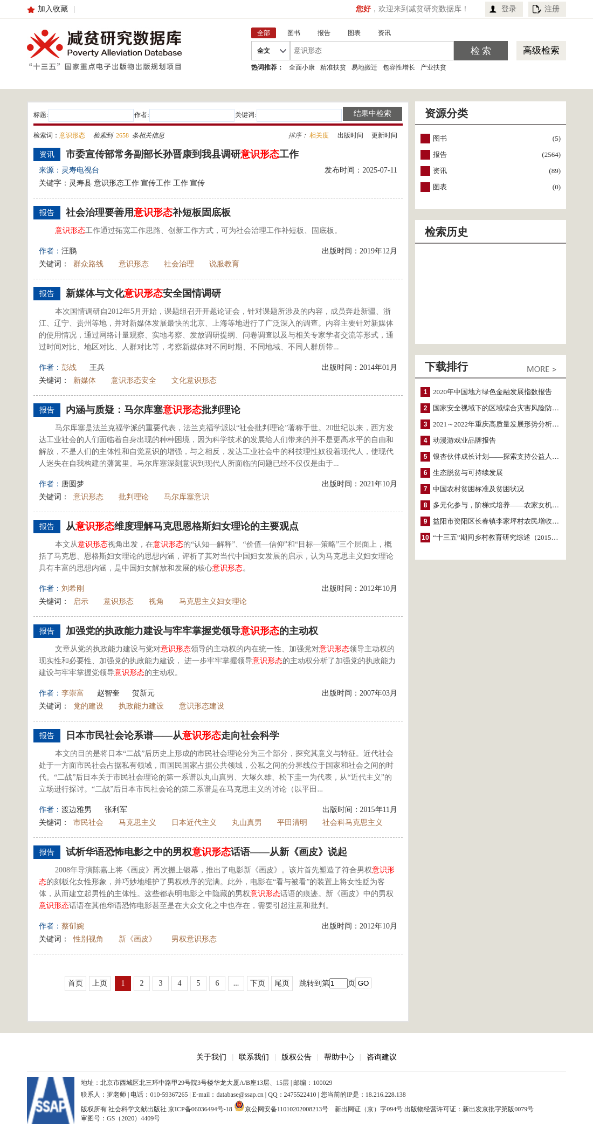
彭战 (69, 367)
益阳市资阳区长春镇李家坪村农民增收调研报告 (506, 521)
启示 (80, 601)
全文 (263, 50)
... (236, 983)
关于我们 (211, 1057)
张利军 (116, 810)
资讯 (440, 171)
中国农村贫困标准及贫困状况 (478, 489)
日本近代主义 (194, 822)
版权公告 (296, 1057)
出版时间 (350, 135)
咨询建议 (382, 1057)
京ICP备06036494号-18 (200, 1109)
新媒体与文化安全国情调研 (143, 293)
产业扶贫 (433, 67)
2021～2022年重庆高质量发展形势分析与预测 (503, 424)
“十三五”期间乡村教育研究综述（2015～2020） (506, 537)
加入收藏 (53, 9)
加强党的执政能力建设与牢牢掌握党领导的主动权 (192, 630)
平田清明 (292, 822)
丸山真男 (247, 822)
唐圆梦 (72, 484)
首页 (75, 983)
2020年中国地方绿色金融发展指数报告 (492, 392)
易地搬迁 (364, 67)
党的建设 (88, 706)
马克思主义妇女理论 (213, 601)
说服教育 (224, 264)
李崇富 (72, 693)
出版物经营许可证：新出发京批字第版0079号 (469, 1109)
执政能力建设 (141, 706)
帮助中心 (339, 1057)
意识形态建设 (201, 706)
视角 (156, 601)
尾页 (281, 983)
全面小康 (302, 67)
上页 (99, 983)
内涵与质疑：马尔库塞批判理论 (153, 409)
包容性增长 (399, 67)
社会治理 (179, 264)
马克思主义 (137, 822)
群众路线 (88, 264)
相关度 (319, 135)
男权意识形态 (194, 939)
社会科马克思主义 (352, 822)
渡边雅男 (76, 810)
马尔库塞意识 (186, 497)
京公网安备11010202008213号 (281, 1105)
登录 (508, 9)
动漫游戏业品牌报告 (464, 440)
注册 (552, 9)
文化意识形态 (194, 380)
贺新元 (143, 693)
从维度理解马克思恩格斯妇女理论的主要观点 (182, 526)
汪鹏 (69, 251)
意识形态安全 (133, 380)
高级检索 (541, 50)
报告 (440, 154)
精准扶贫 (333, 67)
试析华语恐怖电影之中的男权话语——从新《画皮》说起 (206, 852)
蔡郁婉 (72, 926)
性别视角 (88, 939)
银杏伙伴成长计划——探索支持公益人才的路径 (506, 456)
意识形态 (134, 264)
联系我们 (254, 1057)
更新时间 (384, 135)
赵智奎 (108, 693)
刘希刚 (72, 588)
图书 (440, 138)
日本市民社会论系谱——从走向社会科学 (172, 735)
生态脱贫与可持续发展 (468, 473)
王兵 (97, 367)
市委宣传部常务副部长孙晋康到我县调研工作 (182, 154)
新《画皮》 (137, 939)
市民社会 (88, 822)
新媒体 (84, 380)
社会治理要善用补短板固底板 (148, 212)
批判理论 (134, 497)
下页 (257, 983)
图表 (440, 187)
